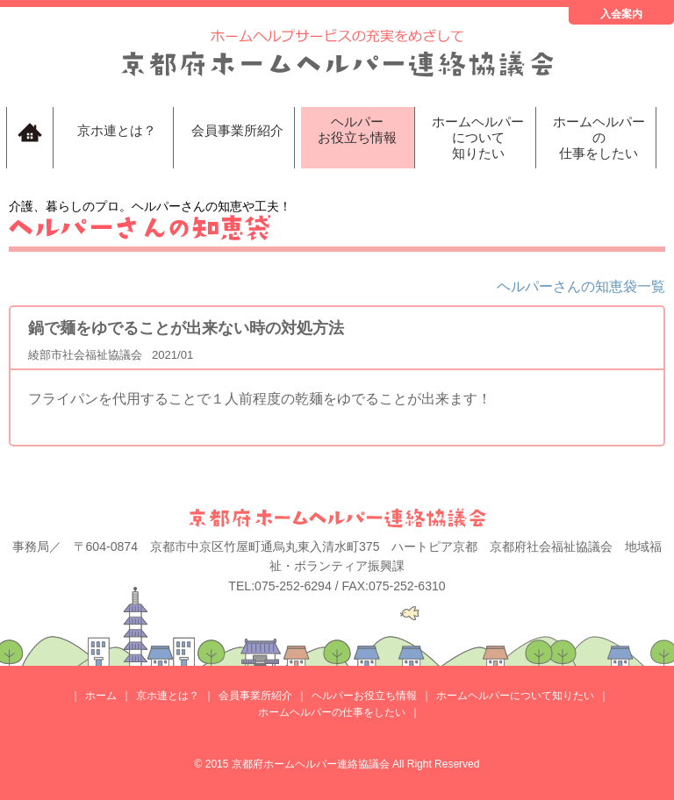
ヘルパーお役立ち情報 (364, 695)
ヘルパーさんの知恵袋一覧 (581, 286)
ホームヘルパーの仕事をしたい (331, 712)
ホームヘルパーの (599, 137)
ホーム (101, 695)
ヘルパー (358, 130)
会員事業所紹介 (237, 130)
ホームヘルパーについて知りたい (515, 695)
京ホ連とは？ (116, 130)
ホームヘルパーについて (478, 137)
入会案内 (621, 14)
